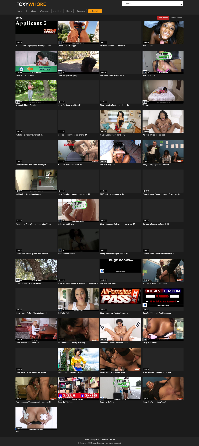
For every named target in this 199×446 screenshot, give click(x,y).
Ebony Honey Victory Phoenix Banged (31, 313)
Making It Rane (149, 75)
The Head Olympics (108, 283)
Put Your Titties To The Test (154, 135)
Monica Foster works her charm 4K (72, 135)
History (69, 11)
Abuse (112, 440)
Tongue (146, 105)
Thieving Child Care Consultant (28, 283)
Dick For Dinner (149, 46)
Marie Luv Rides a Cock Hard (112, 75)
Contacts (104, 440)
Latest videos (176, 18)
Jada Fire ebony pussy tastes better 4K (74, 194)
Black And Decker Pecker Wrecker (114, 343)
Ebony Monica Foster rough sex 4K (114, 105)
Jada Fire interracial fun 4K (69, 105)
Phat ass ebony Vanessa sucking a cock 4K (33, 402)
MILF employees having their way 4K (73, 343)
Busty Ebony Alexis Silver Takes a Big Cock (33, 224)
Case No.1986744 (65, 402)
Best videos (31, 11)
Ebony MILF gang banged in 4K (112, 372)
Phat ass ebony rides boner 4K (112, 46)
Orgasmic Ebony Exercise (26, 105)
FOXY (23, 4)
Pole (17, 432)
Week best (44, 11)
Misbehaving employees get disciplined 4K (33, 46)
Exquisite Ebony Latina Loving (70, 372)
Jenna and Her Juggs (67, 46)
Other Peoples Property (67, 75)
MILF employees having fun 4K (155, 283)
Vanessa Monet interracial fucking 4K (30, 165)
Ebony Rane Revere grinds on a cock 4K (31, 254)
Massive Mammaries (66, 254)
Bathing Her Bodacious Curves (28, 194)
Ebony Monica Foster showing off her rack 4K (161, 194)
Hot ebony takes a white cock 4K (156, 224)
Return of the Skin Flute (24, 75)
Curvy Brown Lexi (150, 343)
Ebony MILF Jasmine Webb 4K (155, 402)
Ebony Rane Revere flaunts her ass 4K (30, 372)
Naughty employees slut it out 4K (156, 165)
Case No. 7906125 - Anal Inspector (157, 313)
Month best (57, 11)
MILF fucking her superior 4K (112, 194)
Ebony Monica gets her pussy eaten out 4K (117, 224)
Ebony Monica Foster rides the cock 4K (159, 254)
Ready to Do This (107, 402)
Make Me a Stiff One (66, 224)
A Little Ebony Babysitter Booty (112, 135)
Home (19, 11)
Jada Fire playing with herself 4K (29, 135)
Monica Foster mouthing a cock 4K (157, 372)
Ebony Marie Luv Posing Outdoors (114, 313)
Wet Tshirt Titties (64, 313)
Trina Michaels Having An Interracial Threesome (78, 283)
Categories (81, 11)
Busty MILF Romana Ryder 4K (70, 165)
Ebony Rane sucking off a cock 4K (114, 254)
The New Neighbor (107, 165)
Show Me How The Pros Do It (27, 343)
